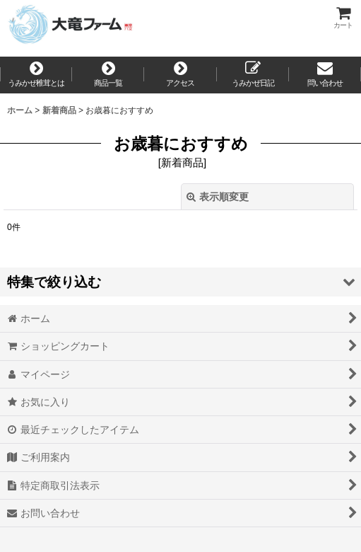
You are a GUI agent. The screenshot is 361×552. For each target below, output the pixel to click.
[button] (180, 282)
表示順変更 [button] (218, 196)
